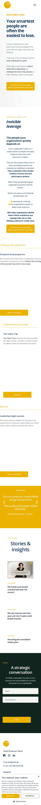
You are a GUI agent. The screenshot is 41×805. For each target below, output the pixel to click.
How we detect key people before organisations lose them (20, 86)
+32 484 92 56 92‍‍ (16, 766)
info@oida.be (13, 762)
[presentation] (19, 710)
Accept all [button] (11, 796)
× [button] (38, 776)
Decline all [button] (30, 796)
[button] (4, 502)
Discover (17, 395)
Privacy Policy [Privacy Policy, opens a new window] (17, 792)
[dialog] (20, 789)
